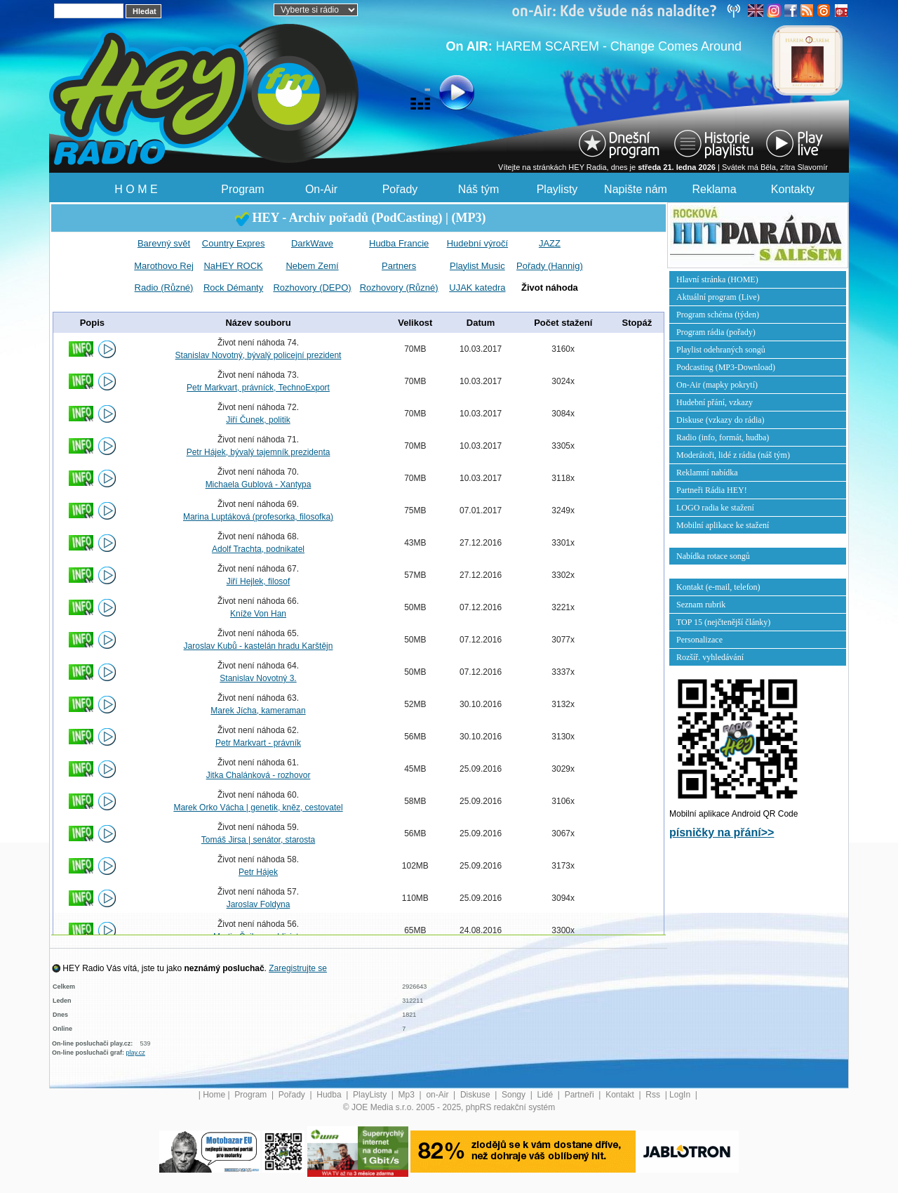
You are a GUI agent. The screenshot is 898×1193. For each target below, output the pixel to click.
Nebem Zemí (312, 266)
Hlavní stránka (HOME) (717, 279)
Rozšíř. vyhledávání (710, 657)
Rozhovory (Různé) (399, 287)
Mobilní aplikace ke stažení (722, 525)
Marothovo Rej (164, 266)
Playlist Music (477, 266)
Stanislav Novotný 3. (258, 678)
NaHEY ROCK (232, 266)
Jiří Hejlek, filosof (258, 581)
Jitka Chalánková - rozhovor (258, 775)
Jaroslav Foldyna (258, 904)
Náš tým (479, 189)
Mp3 (407, 1095)
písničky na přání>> (721, 832)
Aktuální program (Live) (718, 297)
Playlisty (557, 189)
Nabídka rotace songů (713, 556)
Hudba (330, 1095)
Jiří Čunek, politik (258, 420)
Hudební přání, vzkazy (714, 402)
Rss (653, 1095)
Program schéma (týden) (717, 314)
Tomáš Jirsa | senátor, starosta (258, 840)
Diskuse (476, 1095)
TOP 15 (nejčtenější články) (723, 622)
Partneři (580, 1095)
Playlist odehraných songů (720, 350)
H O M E (135, 189)
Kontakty (793, 189)
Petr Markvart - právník (258, 743)
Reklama (714, 189)
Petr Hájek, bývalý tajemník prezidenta (258, 452)
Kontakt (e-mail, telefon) (718, 587)
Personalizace (699, 640)
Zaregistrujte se (298, 968)
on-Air (438, 1095)
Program (242, 189)
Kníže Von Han (258, 614)
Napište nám (635, 189)
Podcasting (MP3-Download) (725, 367)
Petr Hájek (258, 872)
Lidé (546, 1095)
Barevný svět (164, 243)
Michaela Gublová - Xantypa (258, 484)
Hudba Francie (399, 243)
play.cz (135, 1052)
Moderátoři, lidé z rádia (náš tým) (733, 455)
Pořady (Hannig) (549, 266)
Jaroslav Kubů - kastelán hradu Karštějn (258, 646)
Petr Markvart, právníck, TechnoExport (258, 388)
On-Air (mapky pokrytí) (717, 385)
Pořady (400, 189)
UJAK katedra (477, 287)
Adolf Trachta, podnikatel (258, 549)
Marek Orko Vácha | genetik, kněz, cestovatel (257, 807)
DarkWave (312, 243)
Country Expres (233, 243)
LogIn (680, 1095)
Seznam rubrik (700, 604)
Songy (515, 1095)
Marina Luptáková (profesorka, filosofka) (258, 517)
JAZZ (550, 243)
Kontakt (620, 1095)
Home (214, 1095)
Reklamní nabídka (707, 472)
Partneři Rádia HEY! (711, 490)
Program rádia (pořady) (716, 332)
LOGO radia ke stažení (715, 508)
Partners (399, 266)
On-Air (321, 189)
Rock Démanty (233, 287)
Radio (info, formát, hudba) (722, 437)
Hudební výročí (477, 243)
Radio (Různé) (164, 287)
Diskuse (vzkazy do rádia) (720, 420)
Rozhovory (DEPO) (312, 287)
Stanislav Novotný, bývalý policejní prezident (258, 355)
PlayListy (371, 1095)
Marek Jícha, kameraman (257, 711)
